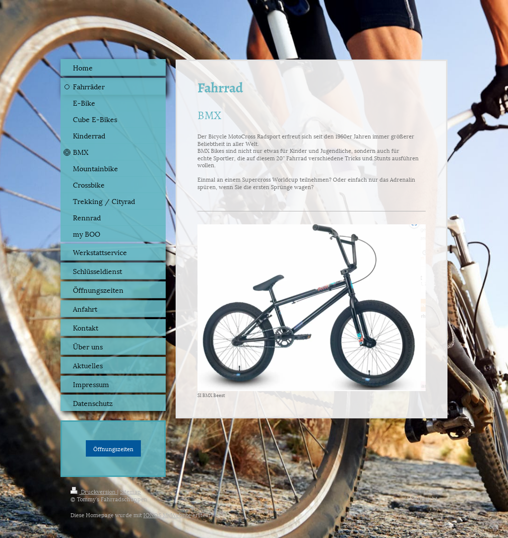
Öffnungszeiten (113, 448)
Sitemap (130, 491)
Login (431, 490)
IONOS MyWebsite (167, 514)
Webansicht (422, 498)
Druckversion (93, 491)
